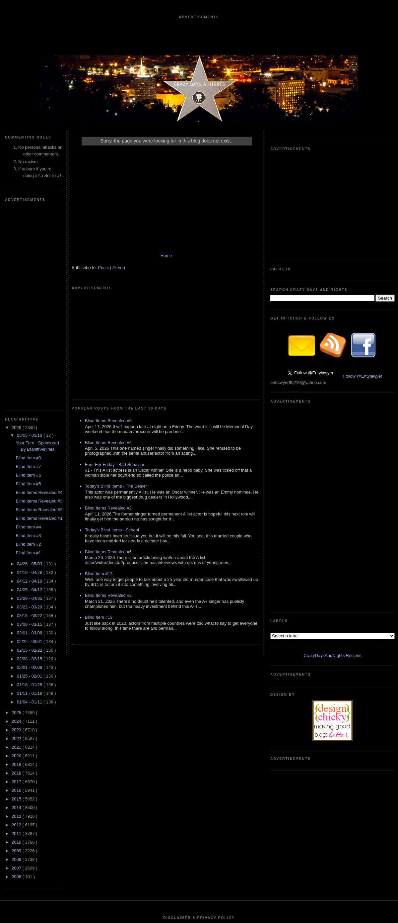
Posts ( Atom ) (111, 267)
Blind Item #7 (28, 267)
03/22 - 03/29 (30, 407)
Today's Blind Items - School (112, 430)
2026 (17, 228)
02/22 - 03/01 (30, 442)
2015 (17, 599)
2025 (17, 513)
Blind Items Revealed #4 (39, 293)
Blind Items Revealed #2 (39, 310)
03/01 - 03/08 (30, 433)
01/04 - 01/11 (30, 502)
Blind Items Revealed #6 (108, 321)
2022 (17, 539)
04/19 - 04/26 (30, 373)
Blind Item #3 (28, 336)
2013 (17, 616)
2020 (17, 556)
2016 (17, 591)
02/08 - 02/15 (30, 459)
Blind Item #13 (98, 474)
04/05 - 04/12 (30, 390)
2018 (17, 573)
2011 (17, 634)
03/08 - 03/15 (30, 424)
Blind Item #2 (28, 344)
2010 (17, 642)
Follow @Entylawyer (362, 276)
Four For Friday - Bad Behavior (114, 364)
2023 (17, 530)
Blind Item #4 (28, 327)
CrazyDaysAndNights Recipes (332, 356)
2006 (17, 677)
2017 (17, 582)
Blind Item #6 (28, 275)
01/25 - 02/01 (30, 476)
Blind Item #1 (28, 353)
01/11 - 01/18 (30, 494)
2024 (17, 521)
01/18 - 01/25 (30, 485)
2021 (17, 547)
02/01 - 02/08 (30, 468)
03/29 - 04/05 (30, 399)
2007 (17, 668)
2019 (17, 565)
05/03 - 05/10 (30, 235)
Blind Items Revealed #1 (39, 319)
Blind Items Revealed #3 (39, 301)
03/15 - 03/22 (30, 416)
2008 (17, 660)
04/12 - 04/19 (30, 381)
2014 (17, 608)
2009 (17, 651)
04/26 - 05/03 (30, 364)
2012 (17, 625)
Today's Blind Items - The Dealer (116, 386)
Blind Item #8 (28, 258)
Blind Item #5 (28, 284)
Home (166, 255)
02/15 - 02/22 (30, 450)
